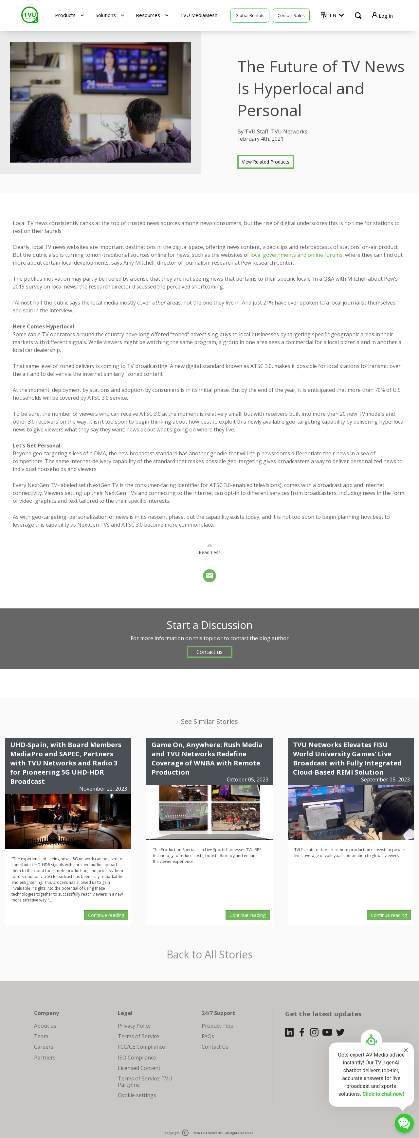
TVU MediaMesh (198, 15)
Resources (148, 15)
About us (45, 1025)
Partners (45, 1057)
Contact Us (215, 1046)
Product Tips (217, 1025)
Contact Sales (291, 15)
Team (41, 1036)
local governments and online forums (296, 254)
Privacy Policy (134, 1025)
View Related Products (265, 162)
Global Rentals (249, 15)
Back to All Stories (210, 955)
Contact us (209, 652)
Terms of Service (138, 1036)
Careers (43, 1046)
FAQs (208, 1036)
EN (333, 15)
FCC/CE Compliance (141, 1046)
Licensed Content (139, 1068)
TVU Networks (211, 1133)
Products (65, 15)
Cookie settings (137, 1095)
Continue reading (106, 915)
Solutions (106, 15)
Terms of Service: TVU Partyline (145, 1081)
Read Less (210, 552)
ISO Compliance (137, 1057)
